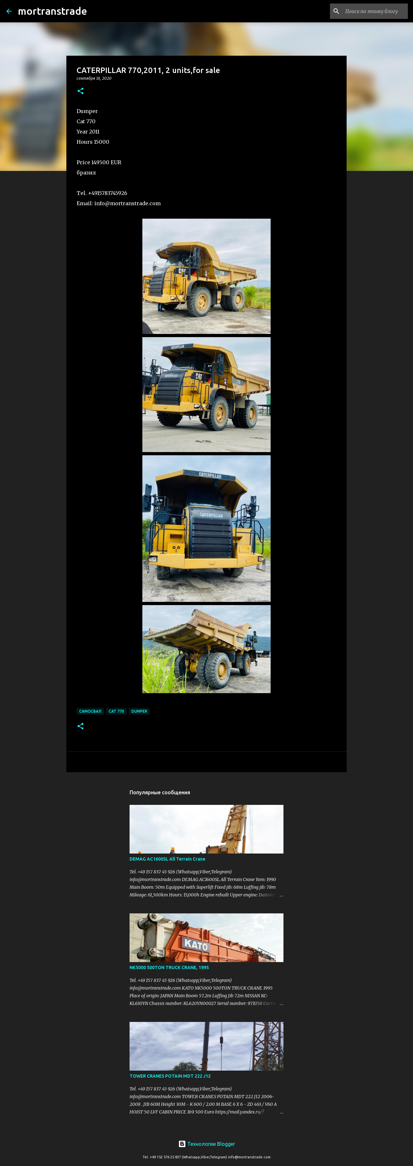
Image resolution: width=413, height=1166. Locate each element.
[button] (80, 91)
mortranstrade (52, 11)
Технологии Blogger (206, 1144)
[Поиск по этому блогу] (374, 11)
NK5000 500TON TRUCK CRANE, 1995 (169, 967)
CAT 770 (116, 711)
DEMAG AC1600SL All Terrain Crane (167, 859)
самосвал (90, 711)
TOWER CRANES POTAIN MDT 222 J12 (170, 1076)
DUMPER (139, 711)
